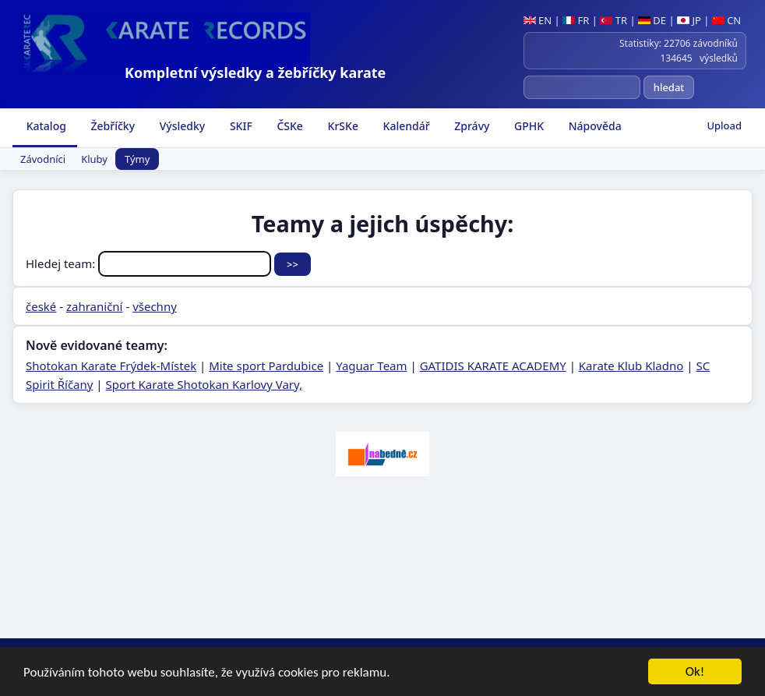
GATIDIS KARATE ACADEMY (493, 365)
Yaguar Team (371, 365)
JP (689, 20)
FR (575, 20)
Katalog (44, 125)
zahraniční (94, 306)
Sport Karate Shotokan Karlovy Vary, (204, 384)
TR (613, 20)
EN (538, 20)
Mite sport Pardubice (266, 365)
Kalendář (405, 125)
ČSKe (288, 125)
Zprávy (471, 125)
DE (652, 20)
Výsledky (181, 125)
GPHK (527, 125)
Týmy (137, 159)
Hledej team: (150, 263)
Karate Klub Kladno (631, 365)
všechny (154, 306)
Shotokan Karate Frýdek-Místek (111, 365)
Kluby (94, 159)
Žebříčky (111, 125)
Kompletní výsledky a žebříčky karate (255, 72)
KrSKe (341, 125)
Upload (724, 125)
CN (726, 20)
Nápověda (594, 125)
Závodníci (42, 159)
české (41, 306)
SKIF (239, 125)
